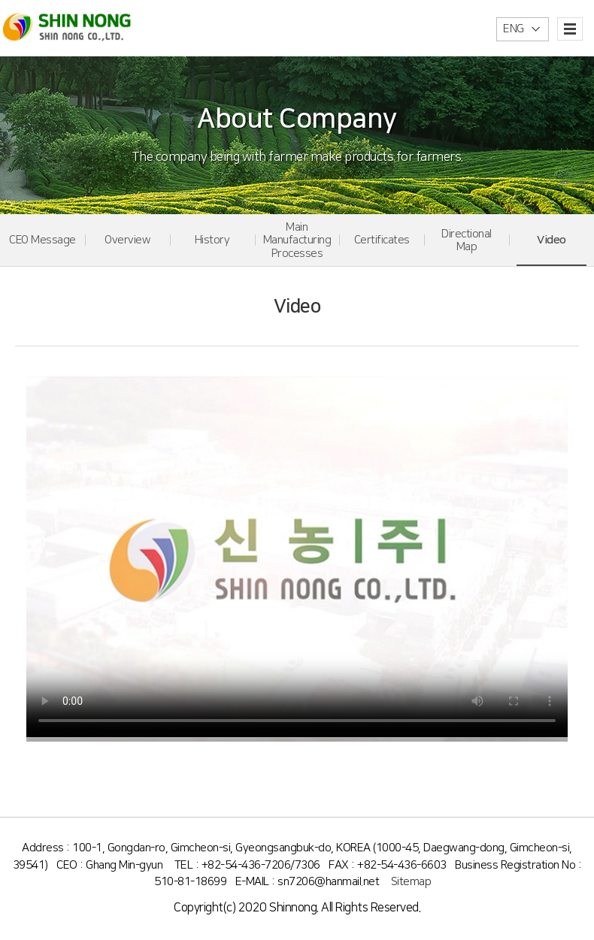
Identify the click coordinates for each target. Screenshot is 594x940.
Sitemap (411, 881)
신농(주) (67, 27)
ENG (513, 29)
